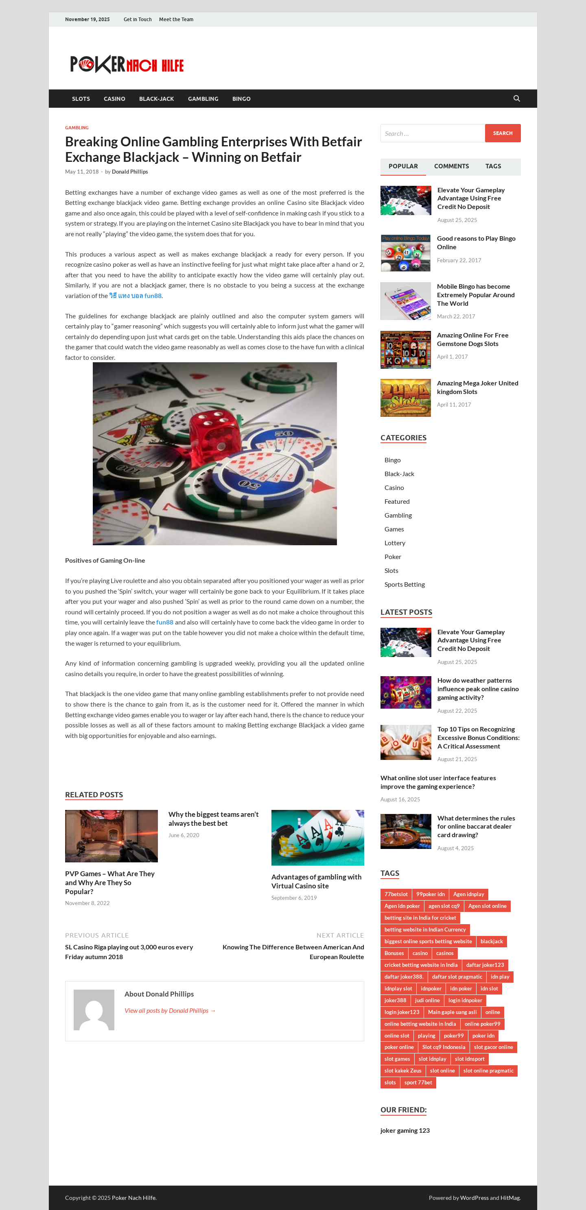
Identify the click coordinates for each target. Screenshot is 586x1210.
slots (390, 1082)
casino (420, 953)
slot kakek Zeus (403, 1070)
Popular (403, 166)
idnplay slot (398, 988)
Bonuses (394, 953)
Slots (81, 99)
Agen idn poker (402, 906)
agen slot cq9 (444, 906)
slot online (442, 1070)
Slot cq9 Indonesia (444, 1047)
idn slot (489, 988)
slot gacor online (493, 1047)
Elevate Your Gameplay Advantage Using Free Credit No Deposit (471, 198)
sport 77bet (418, 1082)
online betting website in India (420, 1024)
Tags (493, 166)
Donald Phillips (130, 171)
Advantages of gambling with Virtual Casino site (316, 881)
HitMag (510, 1197)
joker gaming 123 (405, 1130)
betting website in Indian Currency (425, 929)
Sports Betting (405, 584)
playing (426, 1035)
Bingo (241, 99)
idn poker (461, 988)
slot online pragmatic (489, 1070)
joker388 (396, 1000)
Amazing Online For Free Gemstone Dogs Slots (473, 339)
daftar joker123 (485, 965)
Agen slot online (487, 906)
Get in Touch (138, 19)
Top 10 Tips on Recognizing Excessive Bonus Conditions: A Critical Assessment (478, 737)
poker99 (454, 1035)
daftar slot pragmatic (457, 976)
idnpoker (431, 988)
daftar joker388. (404, 976)
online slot (397, 1035)
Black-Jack (156, 99)
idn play (500, 976)
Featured (397, 501)
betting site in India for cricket (420, 917)
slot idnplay (432, 1058)
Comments (451, 166)
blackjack (492, 941)
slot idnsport (470, 1058)
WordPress (474, 1197)
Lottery (395, 542)
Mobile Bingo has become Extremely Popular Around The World (476, 294)
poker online (399, 1047)
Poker (393, 556)
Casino (114, 99)
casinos (445, 953)
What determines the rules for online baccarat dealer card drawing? (476, 826)
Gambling (203, 99)
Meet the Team (176, 19)
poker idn (483, 1035)
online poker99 (483, 1024)
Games (394, 529)
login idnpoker (465, 1000)
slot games (397, 1058)
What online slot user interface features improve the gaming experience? (438, 782)
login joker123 (402, 1012)
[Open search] (517, 98)
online (492, 1012)
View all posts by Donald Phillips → (170, 1010)
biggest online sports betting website (428, 941)
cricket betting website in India (421, 965)
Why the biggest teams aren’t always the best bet (213, 818)
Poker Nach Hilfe (133, 1197)
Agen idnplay (468, 894)
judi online (427, 1000)
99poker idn (430, 894)
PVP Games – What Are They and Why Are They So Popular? (110, 882)
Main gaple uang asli (452, 1012)
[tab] (403, 167)
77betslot (396, 894)
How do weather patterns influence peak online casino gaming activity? (478, 688)
